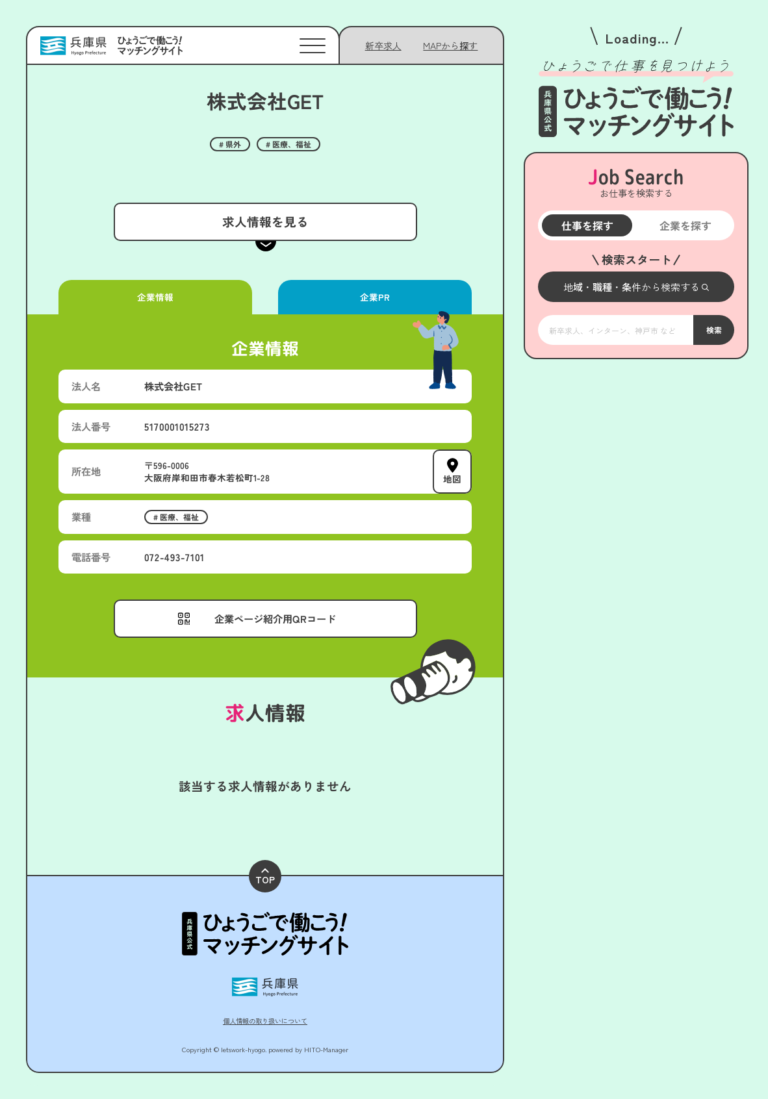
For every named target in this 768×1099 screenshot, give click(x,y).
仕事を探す (587, 225)
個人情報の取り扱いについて (265, 1021)
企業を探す (685, 225)
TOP (265, 877)
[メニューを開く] (636, 287)
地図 (452, 478)
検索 (713, 329)
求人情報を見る (265, 221)
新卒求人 (383, 45)
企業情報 (155, 296)
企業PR (375, 296)
